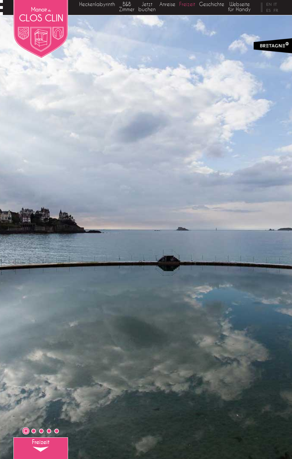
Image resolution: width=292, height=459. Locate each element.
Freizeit (187, 4)
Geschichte (211, 4)
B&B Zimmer (126, 6)
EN (269, 4)
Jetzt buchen (147, 6)
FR (275, 10)
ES (268, 10)
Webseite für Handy (239, 6)
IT (275, 4)
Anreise (167, 4)
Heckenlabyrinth (97, 4)
